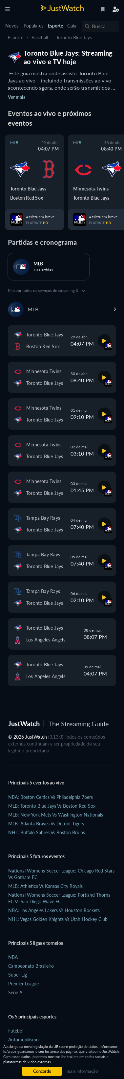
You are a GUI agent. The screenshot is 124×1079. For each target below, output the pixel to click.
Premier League (23, 983)
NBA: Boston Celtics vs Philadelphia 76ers (50, 797)
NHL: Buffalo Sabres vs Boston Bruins (46, 832)
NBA (13, 957)
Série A (15, 992)
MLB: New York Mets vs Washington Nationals (55, 815)
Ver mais (16, 97)
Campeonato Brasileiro (31, 966)
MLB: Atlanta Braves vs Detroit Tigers (46, 823)
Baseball (39, 37)
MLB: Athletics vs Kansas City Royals (45, 886)
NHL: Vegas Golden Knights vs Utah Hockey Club (58, 919)
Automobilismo (23, 1039)
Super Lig (17, 975)
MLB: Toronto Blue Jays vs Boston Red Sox (51, 806)
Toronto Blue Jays (74, 37)
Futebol (15, 1031)
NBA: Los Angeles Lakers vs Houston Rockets (54, 910)
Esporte (15, 37)
